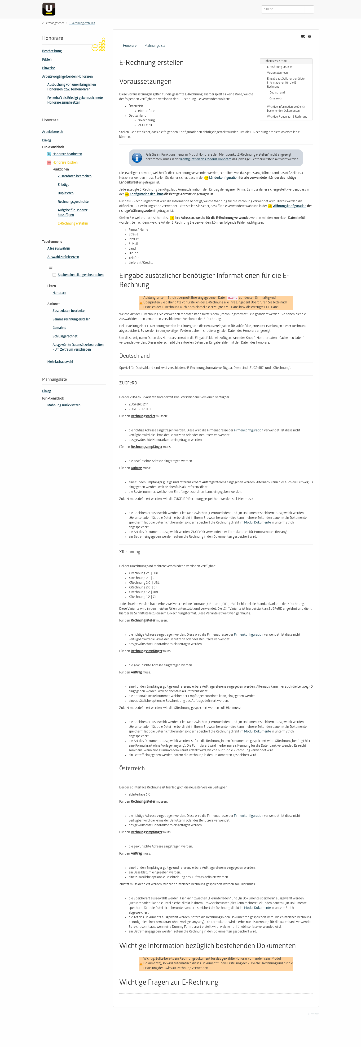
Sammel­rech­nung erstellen (71, 320)
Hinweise (48, 69)
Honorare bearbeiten (67, 155)
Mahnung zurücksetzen (63, 406)
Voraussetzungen (277, 73)
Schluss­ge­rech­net (65, 337)
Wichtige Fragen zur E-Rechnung (287, 117)
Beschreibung (52, 52)
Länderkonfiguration (223, 178)
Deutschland (277, 93)
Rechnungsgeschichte (73, 202)
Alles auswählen (58, 249)
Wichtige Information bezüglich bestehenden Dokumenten (286, 109)
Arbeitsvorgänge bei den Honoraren (67, 77)
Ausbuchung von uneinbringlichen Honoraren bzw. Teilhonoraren (71, 87)
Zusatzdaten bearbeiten (75, 177)
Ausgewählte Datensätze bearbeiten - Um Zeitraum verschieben (78, 347)
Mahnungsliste (155, 46)
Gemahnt (59, 328)
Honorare (59, 293)
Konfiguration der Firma (146, 195)
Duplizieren (66, 194)
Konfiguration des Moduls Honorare (205, 160)
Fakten (47, 60)
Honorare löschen (65, 163)
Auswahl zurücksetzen (63, 257)
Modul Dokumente (257, 523)
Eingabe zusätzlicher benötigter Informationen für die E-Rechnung (286, 83)
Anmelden (313, 1014)
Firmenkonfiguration (248, 431)
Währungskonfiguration (289, 206)
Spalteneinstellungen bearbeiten (81, 275)
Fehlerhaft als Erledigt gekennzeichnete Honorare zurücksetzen (75, 100)
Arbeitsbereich (52, 132)
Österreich (275, 99)
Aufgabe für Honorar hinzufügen (72, 213)
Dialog (46, 141)
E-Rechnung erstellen (82, 23)
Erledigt (63, 185)
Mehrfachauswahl (60, 362)
